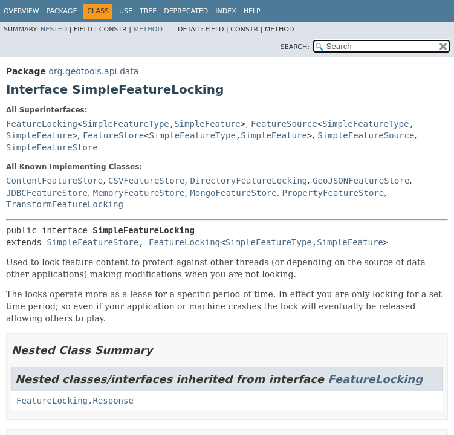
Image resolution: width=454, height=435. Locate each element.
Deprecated (186, 11)
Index (225, 11)
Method (148, 29)
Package (62, 11)
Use (125, 11)
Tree (148, 11)
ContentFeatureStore (54, 180)
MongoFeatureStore (233, 193)
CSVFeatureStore (146, 180)
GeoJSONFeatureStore (361, 180)
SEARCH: (295, 47)
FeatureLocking (41, 124)
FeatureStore (113, 135)
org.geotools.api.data (93, 71)
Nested (54, 29)
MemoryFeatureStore (139, 193)
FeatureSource (284, 124)
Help (252, 11)
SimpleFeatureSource (365, 135)
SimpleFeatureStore (52, 147)
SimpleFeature (207, 124)
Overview (21, 11)
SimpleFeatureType (125, 124)
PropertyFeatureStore (333, 193)
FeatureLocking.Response (75, 400)
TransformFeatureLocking (64, 204)
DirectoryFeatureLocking (248, 180)
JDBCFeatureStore (47, 193)
